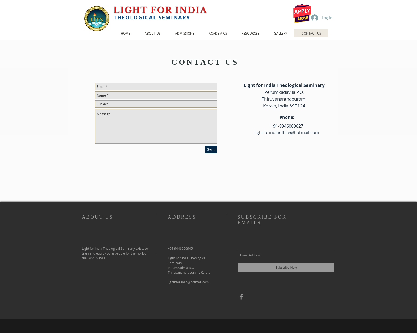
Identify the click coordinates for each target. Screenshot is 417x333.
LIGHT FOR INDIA (162, 10)
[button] (152, 33)
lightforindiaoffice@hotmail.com (287, 132)
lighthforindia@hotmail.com (188, 282)
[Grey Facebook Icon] (241, 297)
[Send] (211, 149)
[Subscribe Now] (286, 268)
